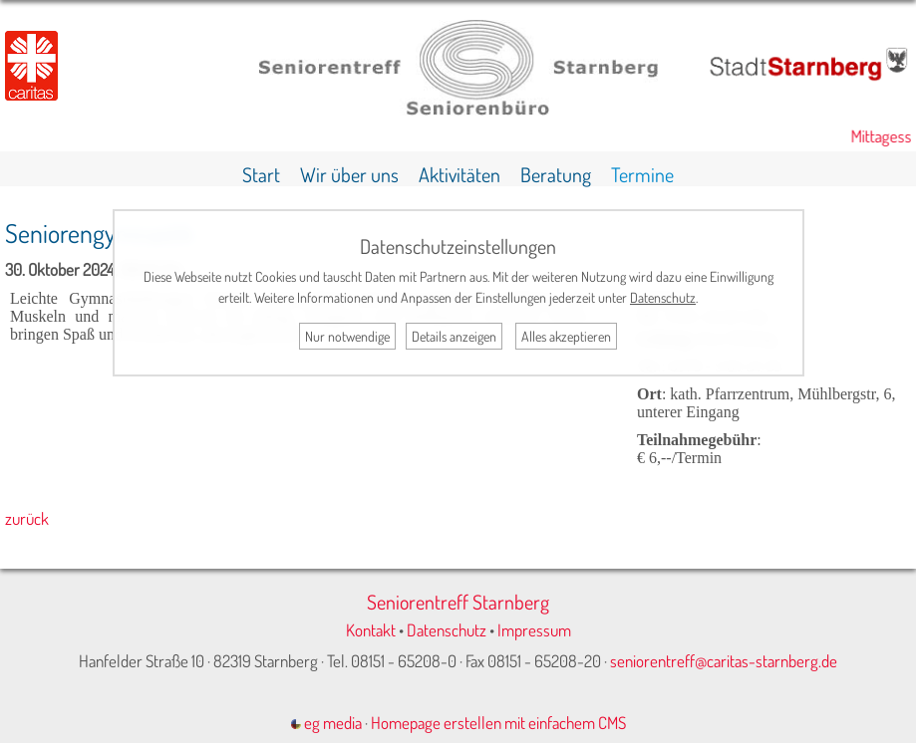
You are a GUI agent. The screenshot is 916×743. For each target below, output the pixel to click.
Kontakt (371, 629)
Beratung (555, 174)
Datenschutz (446, 629)
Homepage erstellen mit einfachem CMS (498, 722)
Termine (642, 174)
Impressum (534, 629)
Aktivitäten (459, 174)
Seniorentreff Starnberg (458, 602)
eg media (326, 722)
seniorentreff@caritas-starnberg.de (723, 660)
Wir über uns (349, 174)
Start (261, 174)
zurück (27, 518)
